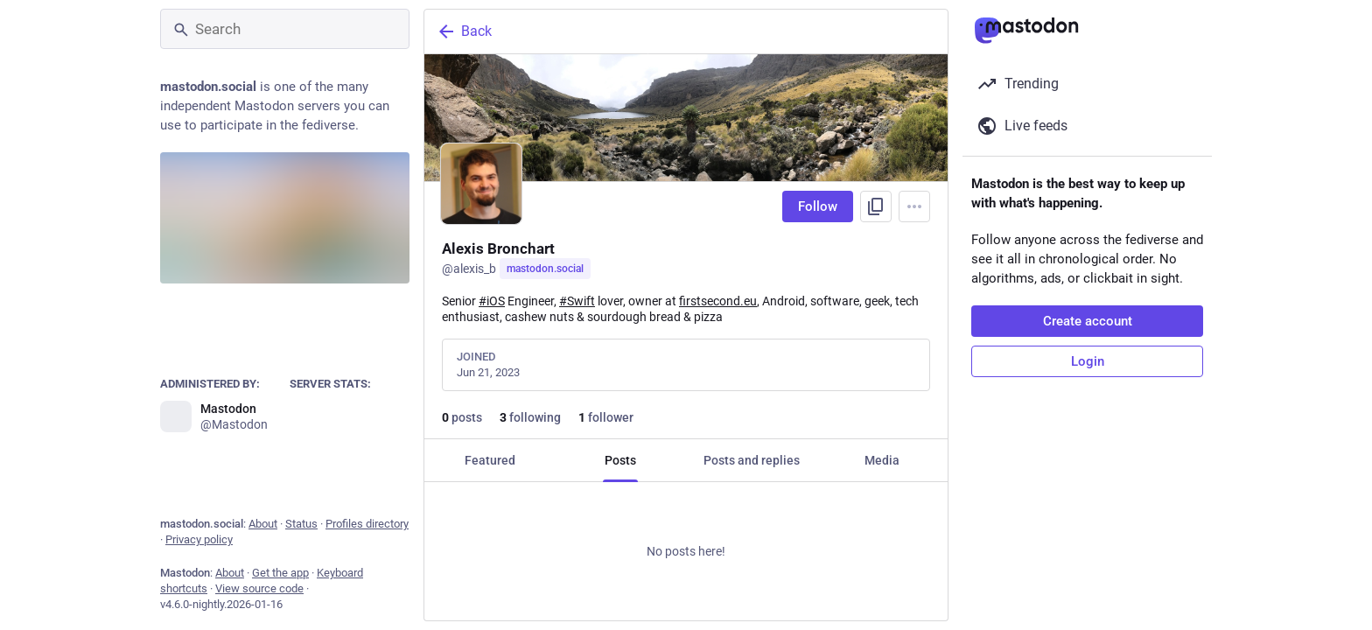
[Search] (285, 29)
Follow (817, 206)
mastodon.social (545, 268)
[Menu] (914, 206)
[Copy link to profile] (876, 206)
